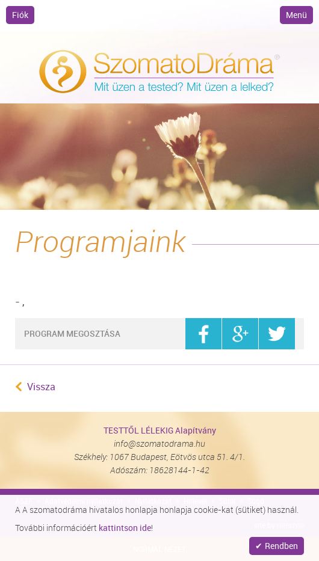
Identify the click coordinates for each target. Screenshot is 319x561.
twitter (277, 333)
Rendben (281, 545)
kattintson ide (125, 527)
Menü (296, 14)
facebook (203, 333)
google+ (240, 333)
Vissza (41, 386)
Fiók (20, 14)
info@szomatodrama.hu (159, 443)
